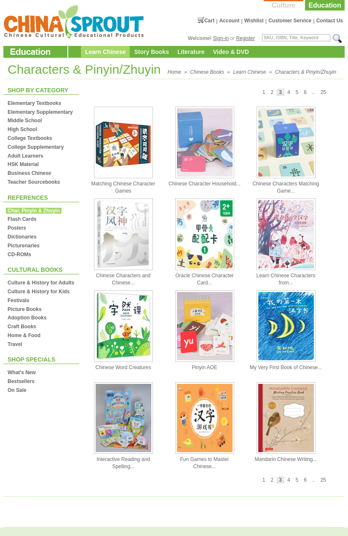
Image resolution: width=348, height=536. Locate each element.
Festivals (18, 300)
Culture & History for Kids (39, 292)
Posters (17, 228)
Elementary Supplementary (40, 112)
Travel (15, 344)
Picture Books (25, 309)
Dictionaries (22, 237)
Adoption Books (27, 318)
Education (324, 5)
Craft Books (22, 327)
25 (323, 92)
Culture (283, 5)
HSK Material (23, 164)
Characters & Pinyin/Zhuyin (305, 72)
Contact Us (329, 21)
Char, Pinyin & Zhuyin (34, 211)
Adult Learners (25, 156)
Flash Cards (22, 219)
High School (22, 129)
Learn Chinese (105, 51)
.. (313, 92)
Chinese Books (207, 72)
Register (245, 38)
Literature (191, 51)
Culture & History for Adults (41, 283)
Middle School (25, 120)
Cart (209, 21)
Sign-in (221, 38)
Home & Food (24, 335)
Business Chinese (29, 173)
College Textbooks (30, 138)
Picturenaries (24, 246)
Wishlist (254, 21)
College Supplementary (36, 147)
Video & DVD (231, 51)
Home (174, 72)
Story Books (151, 51)
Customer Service (289, 21)
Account (229, 21)
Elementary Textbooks (34, 103)
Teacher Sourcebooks (34, 182)
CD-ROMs (19, 254)
